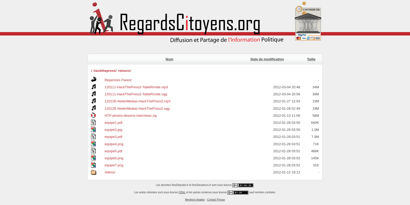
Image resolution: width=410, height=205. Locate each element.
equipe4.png (114, 144)
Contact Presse (216, 199)
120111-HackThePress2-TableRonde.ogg (136, 94)
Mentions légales (195, 199)
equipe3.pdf (113, 137)
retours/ (124, 71)
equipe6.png (114, 158)
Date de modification (267, 59)
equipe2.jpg (113, 130)
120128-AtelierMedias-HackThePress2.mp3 (137, 101)
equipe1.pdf (113, 123)
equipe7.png (114, 165)
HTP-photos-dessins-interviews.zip (131, 116)
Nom (169, 59)
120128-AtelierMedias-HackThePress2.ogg (137, 108)
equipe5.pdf (113, 151)
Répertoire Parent (118, 80)
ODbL (182, 192)
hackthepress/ (105, 71)
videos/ (110, 172)
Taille (311, 59)
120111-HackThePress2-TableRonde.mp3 (136, 87)
